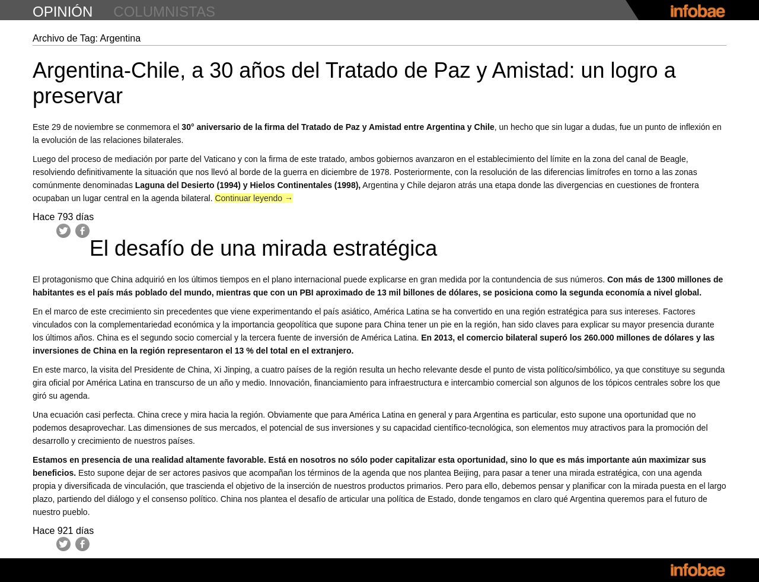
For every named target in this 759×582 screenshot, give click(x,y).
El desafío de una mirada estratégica (263, 248)
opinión (63, 12)
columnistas (164, 12)
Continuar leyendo (254, 198)
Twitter (63, 231)
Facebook (82, 231)
